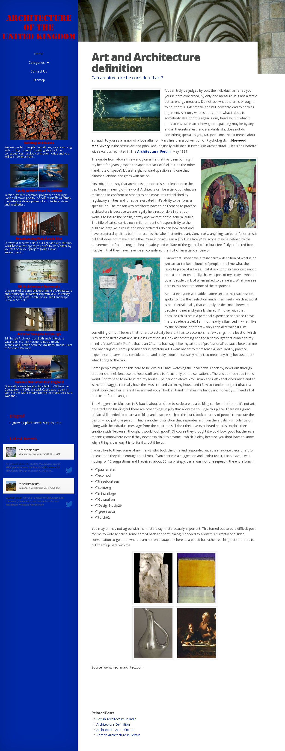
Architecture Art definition (115, 729)
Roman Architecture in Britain (118, 735)
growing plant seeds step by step (36, 423)
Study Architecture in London (39, 190)
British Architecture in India (116, 719)
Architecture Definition (113, 724)
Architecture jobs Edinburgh (39, 334)
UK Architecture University (39, 286)
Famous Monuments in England (38, 382)
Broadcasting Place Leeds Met (39, 238)
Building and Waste (39, 143)
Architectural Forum (154, 151)
